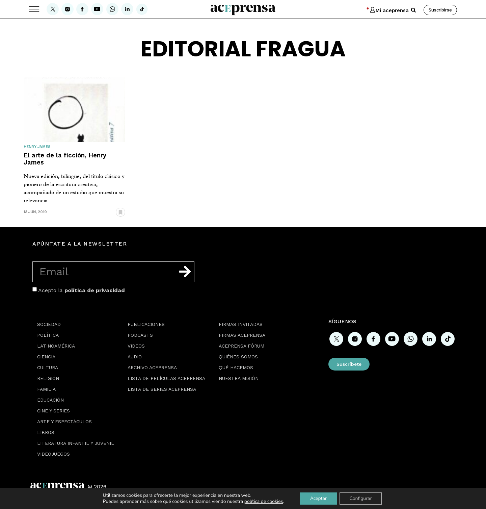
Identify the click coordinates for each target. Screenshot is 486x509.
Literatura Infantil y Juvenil (75, 443)
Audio (135, 356)
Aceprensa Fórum (241, 346)
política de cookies (263, 501)
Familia (46, 389)
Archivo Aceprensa (152, 367)
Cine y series (53, 410)
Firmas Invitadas (241, 324)
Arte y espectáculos (64, 421)
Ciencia (46, 356)
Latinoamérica (56, 346)
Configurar (361, 498)
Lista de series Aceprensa (162, 389)
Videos (136, 346)
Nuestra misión (239, 378)
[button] (413, 10)
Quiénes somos (238, 356)
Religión (48, 378)
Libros (45, 432)
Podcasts (140, 335)
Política (48, 335)
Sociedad (49, 324)
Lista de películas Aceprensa (166, 378)
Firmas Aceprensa (242, 335)
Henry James (37, 147)
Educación (50, 400)
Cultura (47, 367)
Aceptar (318, 498)
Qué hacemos (236, 367)
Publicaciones (146, 324)
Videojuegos (53, 454)
